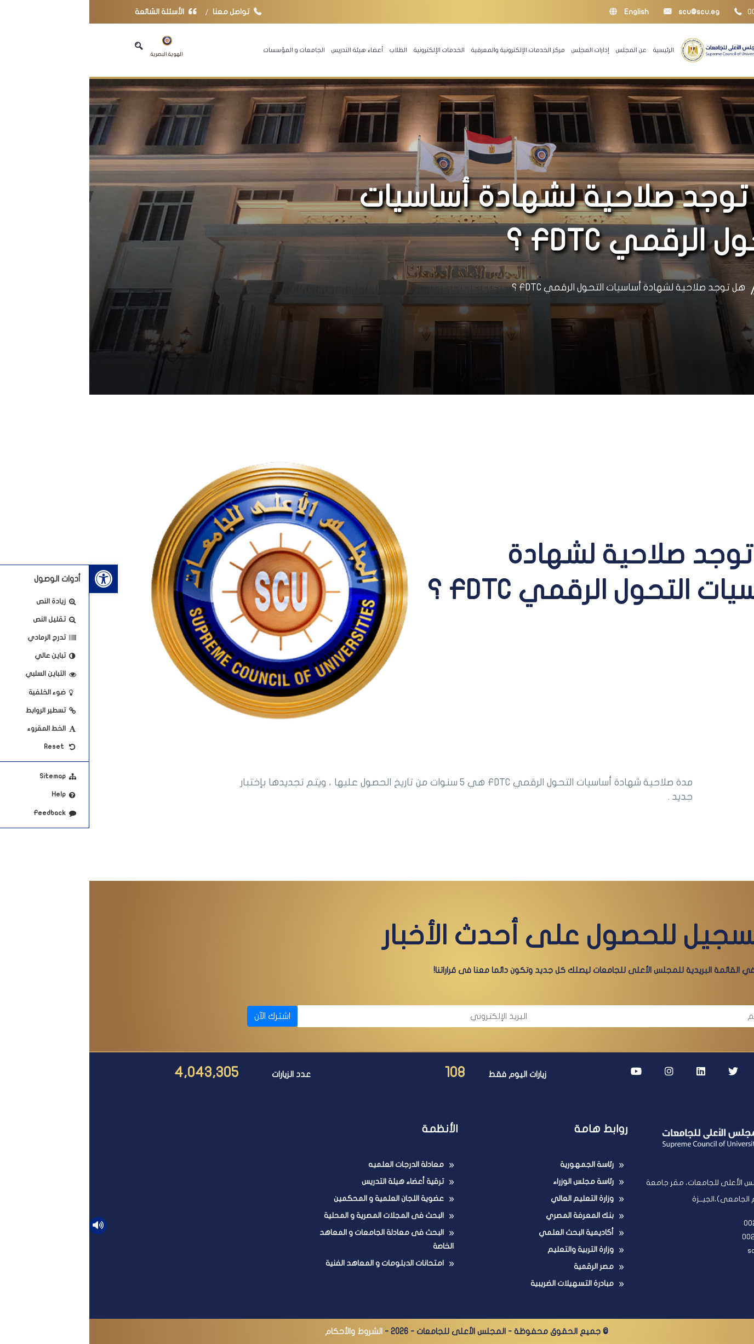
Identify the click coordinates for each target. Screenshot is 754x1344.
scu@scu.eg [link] (602, 12)
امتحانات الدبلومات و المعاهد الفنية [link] (295, 1263)
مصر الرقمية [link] (504, 1266)
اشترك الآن (183, 1016)
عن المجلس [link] (542, 50)
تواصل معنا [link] (150, 12)
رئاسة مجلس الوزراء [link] (494, 1181)
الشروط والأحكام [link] (264, 1331)
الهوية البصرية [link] (77, 46)
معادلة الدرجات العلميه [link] (317, 1164)
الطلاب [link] (309, 50)
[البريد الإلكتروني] (328, 1016)
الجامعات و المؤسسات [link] (205, 50)
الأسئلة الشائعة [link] (78, 12)
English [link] (539, 12)
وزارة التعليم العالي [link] (492, 1198)
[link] (14, 579)
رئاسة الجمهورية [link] (497, 1164)
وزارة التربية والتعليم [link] (491, 1249)
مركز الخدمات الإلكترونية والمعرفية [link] (429, 50)
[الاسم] (569, 1016)
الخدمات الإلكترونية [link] (349, 50)
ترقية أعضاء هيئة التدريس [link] (313, 1181)
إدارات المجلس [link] (501, 50)
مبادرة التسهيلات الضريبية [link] (482, 1283)
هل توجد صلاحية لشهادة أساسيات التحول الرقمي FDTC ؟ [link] (539, 287)
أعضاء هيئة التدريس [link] (268, 50)
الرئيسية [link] (574, 50)
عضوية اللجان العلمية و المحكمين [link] (299, 1198)
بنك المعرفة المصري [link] (490, 1215)
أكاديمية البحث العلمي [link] (486, 1232)
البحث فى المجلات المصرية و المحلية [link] (295, 1215)
